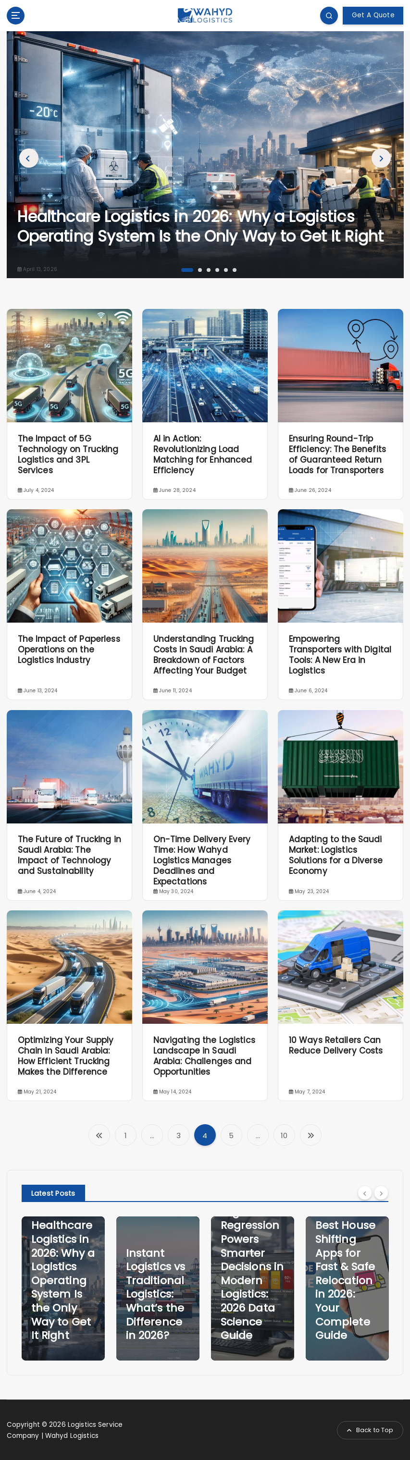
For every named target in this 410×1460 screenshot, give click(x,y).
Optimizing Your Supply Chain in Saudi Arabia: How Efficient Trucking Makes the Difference (66, 1055)
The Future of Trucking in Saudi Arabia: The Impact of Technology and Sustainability (69, 855)
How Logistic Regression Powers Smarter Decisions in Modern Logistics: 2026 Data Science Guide (252, 1266)
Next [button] (381, 157)
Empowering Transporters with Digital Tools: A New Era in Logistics (340, 654)
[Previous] (365, 1192)
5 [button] (225, 268)
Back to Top (370, 1430)
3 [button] (207, 268)
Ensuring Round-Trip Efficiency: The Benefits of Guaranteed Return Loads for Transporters (337, 454)
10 (284, 1135)
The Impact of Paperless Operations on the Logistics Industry (69, 649)
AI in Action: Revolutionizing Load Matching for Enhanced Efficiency (202, 454)
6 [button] (233, 268)
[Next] (381, 1192)
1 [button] (182, 268)
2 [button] (199, 268)
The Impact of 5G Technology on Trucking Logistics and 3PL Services (68, 454)
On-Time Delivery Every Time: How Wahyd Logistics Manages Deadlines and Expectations (202, 860)
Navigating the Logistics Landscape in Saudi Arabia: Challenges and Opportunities (204, 1055)
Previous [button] (28, 157)
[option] (205, 154)
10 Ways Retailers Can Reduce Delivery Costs (336, 1045)
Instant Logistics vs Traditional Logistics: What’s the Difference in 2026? (156, 1294)
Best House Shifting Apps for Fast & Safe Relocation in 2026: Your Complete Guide (345, 1280)
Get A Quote (373, 15)
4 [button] (216, 268)
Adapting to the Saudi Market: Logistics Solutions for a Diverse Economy (336, 855)
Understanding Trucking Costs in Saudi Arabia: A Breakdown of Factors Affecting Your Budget (203, 654)
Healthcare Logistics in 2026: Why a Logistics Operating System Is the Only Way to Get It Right (200, 226)
